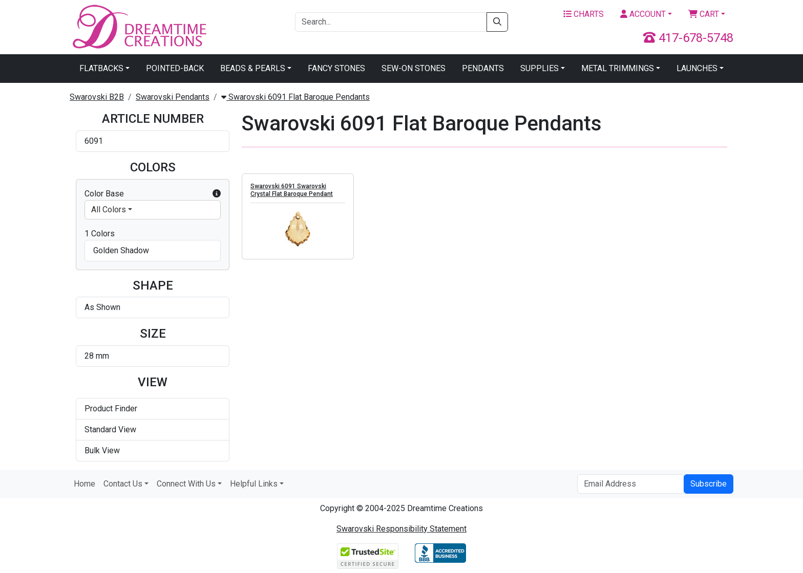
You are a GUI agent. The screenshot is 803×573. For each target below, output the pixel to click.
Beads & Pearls (252, 68)
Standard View (110, 429)
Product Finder (110, 408)
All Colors (108, 209)
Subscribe (708, 484)
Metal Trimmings (617, 68)
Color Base (152, 194)
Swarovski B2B (97, 97)
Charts (583, 14)
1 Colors (99, 233)
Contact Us (122, 484)
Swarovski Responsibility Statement (401, 529)
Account (643, 14)
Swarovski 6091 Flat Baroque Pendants (295, 97)
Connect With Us (186, 484)
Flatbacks (101, 68)
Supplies (539, 68)
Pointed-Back (175, 68)
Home (84, 484)
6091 (93, 141)
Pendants (483, 68)
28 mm (96, 356)
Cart (703, 14)
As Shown (102, 307)
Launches (697, 68)
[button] (217, 194)
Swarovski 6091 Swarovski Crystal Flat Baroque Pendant (291, 190)
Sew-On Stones (414, 68)
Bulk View (102, 450)
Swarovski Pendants (172, 97)
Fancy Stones (336, 68)
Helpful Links (254, 484)
